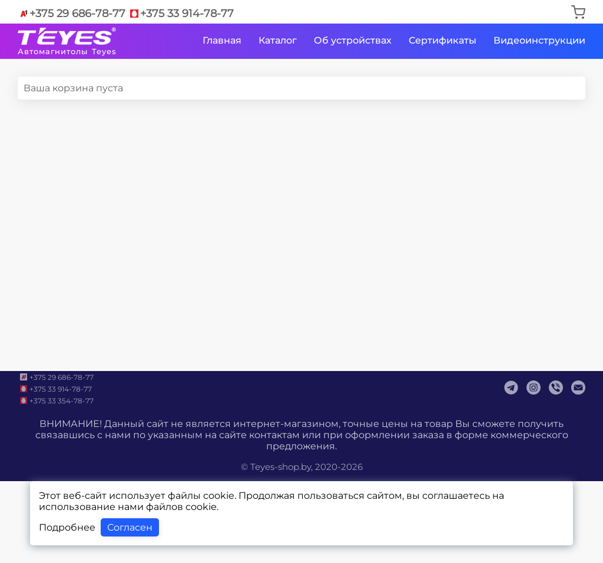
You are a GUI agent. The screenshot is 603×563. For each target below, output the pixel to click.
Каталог (278, 40)
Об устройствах (353, 40)
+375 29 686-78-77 (71, 13)
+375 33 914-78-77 (181, 13)
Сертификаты (442, 40)
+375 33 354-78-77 (56, 400)
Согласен (130, 527)
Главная (222, 40)
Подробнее (67, 527)
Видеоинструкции (539, 40)
